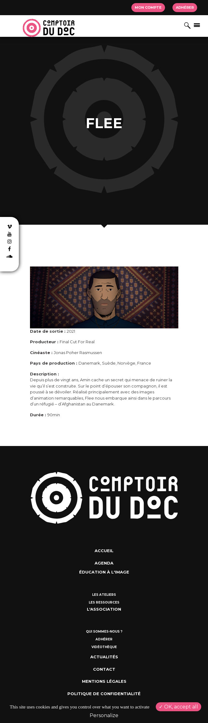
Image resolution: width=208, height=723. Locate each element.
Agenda (104, 563)
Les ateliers (104, 595)
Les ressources (104, 602)
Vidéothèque (104, 647)
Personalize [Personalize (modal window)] (104, 715)
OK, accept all (178, 707)
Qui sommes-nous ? (104, 632)
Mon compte (148, 7)
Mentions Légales (104, 681)
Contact (104, 669)
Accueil (104, 550)
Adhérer (185, 7)
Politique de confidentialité (104, 693)
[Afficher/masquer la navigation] (196, 25)
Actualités (104, 656)
